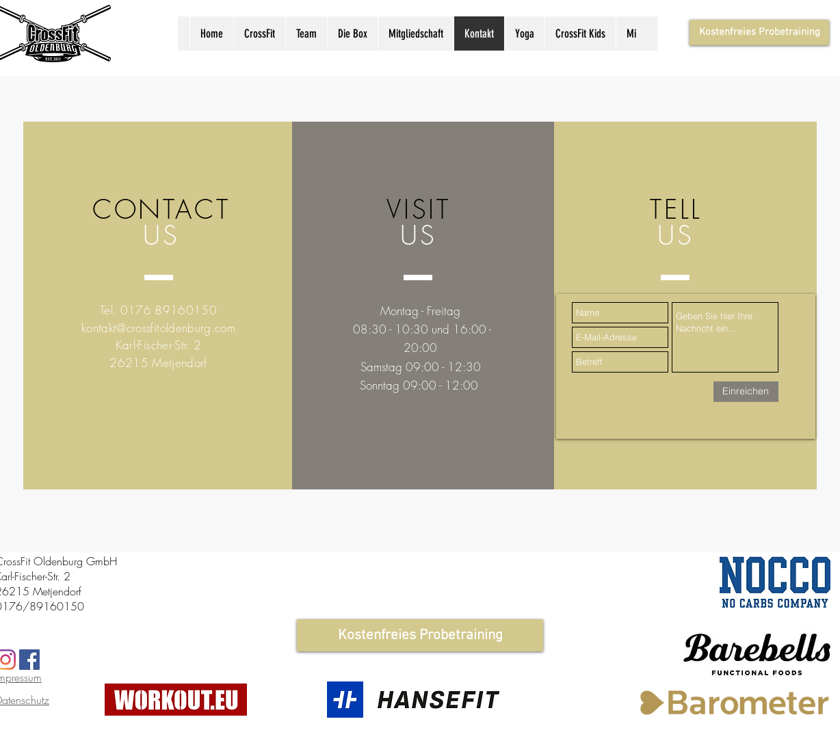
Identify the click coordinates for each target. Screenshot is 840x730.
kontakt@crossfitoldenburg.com (158, 328)
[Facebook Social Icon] (29, 659)
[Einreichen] (745, 391)
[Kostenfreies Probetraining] (759, 32)
